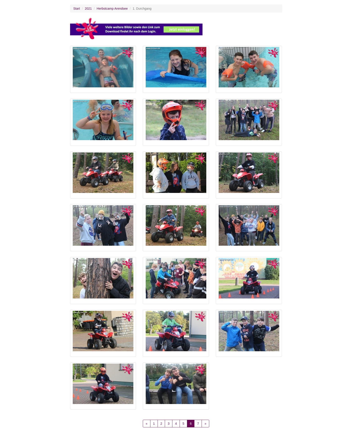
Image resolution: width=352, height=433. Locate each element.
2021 (88, 8)
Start (76, 8)
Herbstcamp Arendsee (112, 8)
